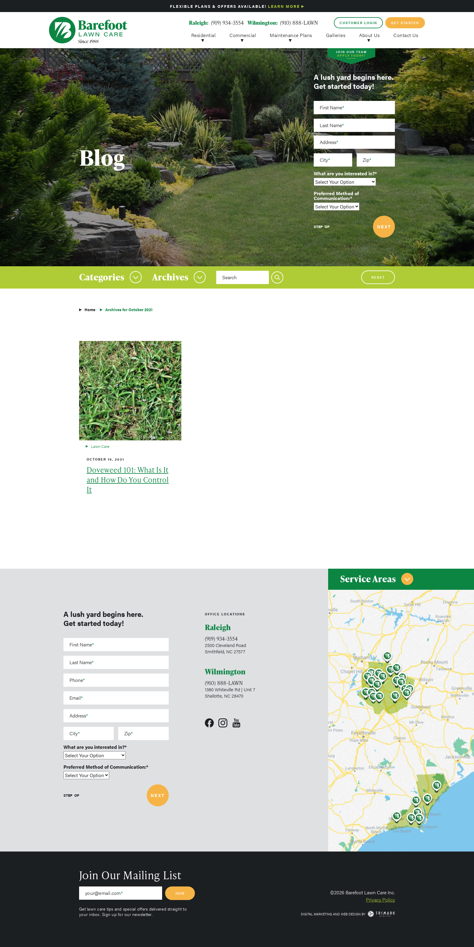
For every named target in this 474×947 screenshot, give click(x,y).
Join (180, 893)
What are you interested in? (344, 173)
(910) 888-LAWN (299, 22)
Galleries (336, 35)
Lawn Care (100, 446)
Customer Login (358, 22)
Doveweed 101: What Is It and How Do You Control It (128, 480)
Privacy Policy (380, 899)
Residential (203, 35)
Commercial (242, 35)
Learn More (284, 6)
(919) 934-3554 (227, 22)
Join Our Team (351, 54)
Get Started (405, 22)
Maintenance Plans (291, 35)
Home (90, 309)
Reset (378, 277)
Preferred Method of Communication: (336, 196)
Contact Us (405, 35)
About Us (369, 35)
